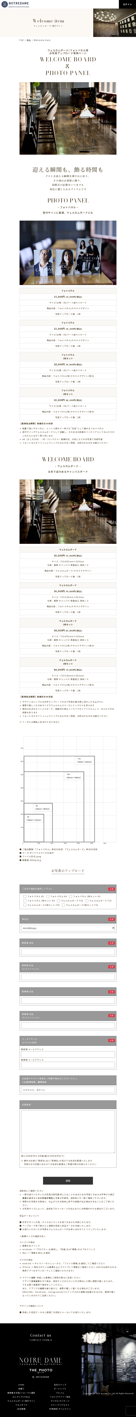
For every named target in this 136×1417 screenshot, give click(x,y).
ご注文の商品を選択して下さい (37, 889)
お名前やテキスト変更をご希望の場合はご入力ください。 (50, 1080)
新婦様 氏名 (28, 991)
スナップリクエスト (60, 1404)
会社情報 (21, 1408)
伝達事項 (26, 1104)
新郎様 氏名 (28, 943)
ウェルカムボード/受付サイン (21, 1401)
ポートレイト (60, 1388)
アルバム (60, 1392)
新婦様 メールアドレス (32, 1059)
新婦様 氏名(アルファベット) (30, 1016)
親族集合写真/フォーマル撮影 (21, 1392)
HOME (21, 1384)
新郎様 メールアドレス (32, 1049)
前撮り (21, 1388)
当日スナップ (60, 1384)
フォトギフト (21, 1404)
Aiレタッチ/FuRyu (21, 1396)
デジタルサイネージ (60, 1401)
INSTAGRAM (40, 1376)
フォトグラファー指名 (60, 1396)
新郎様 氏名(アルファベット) (30, 967)
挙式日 (25, 919)
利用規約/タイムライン (60, 1408)
